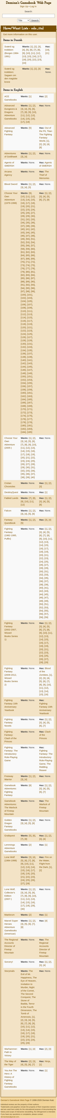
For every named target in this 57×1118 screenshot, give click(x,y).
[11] (33, 53)
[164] (23, 399)
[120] (23, 327)
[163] (29, 396)
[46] (23, 235)
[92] (28, 284)
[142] (23, 363)
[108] (23, 307)
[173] (29, 412)
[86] (28, 278)
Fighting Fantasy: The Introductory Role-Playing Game (11, 754)
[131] (29, 343)
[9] (23, 53)
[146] (23, 370)
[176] (23, 419)
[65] (28, 255)
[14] (23, 118)
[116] (23, 320)
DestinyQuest (11, 492)
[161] (29, 392)
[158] (23, 389)
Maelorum (9, 914)
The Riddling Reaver (45, 767)
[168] (23, 406)
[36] (33, 222)
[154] (23, 383)
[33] (33, 219)
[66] (33, 255)
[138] (23, 357)
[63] (33, 252)
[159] (29, 389)
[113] (29, 314)
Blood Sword (10, 184)
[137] (29, 353)
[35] (28, 222)
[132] (23, 347)
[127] (29, 337)
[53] (28, 242)
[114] (23, 317)
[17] (39, 56)
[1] (31, 46)
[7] (35, 49)
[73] (23, 265)
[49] (23, 239)
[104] (23, 301)
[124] (23, 334)
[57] (33, 245)
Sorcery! (8, 961)
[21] (47, 53)
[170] (23, 409)
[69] (33, 258)
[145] (29, 366)
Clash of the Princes (45, 735)
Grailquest (9, 835)
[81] (33, 271)
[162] (23, 396)
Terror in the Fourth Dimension (28, 1007)
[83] (28, 275)
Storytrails (9, 971)
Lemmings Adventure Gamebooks (10, 848)
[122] (23, 330)
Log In (33, 6)
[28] (23, 216)
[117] (29, 320)
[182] (23, 429)
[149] (29, 373)
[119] (29, 324)
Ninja (47, 1061)
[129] (29, 340)
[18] (24, 59)
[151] (29, 376)
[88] (23, 281)
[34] (23, 222)
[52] (23, 242)
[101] (29, 294)
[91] (23, 284)
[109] (29, 307)
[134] (23, 350)
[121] (29, 327)
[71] (28, 262)
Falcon (7, 510)
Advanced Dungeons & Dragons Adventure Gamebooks (10, 112)
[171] (29, 409)
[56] (28, 245)
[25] (23, 212)
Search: (29, 11)
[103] (29, 298)
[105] (29, 301)
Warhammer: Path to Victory (10, 1052)
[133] (29, 347)
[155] (29, 383)
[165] (29, 399)
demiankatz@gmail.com (10, 1117)
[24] (24, 63)
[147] (29, 370)
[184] (23, 432)
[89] (28, 281)
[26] (28, 212)
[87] (33, 278)
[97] (23, 291)
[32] (28, 219)
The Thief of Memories (44, 174)
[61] (23, 252)
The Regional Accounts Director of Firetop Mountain (11, 946)
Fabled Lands (11, 498)
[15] (29, 56)
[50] (28, 239)
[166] (23, 402)
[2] (35, 46)
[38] (28, 226)
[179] (29, 422)
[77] (28, 268)
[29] (28, 216)
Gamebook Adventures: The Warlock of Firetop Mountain (10, 807)
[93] (33, 284)
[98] (28, 291)
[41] (28, 229)
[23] (39, 59)
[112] (23, 314)
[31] (23, 219)
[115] (29, 317)
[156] (23, 386)
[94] (23, 288)
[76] (23, 268)
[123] (29, 330)
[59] (28, 249)
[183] (29, 429)
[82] (23, 275)
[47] (28, 235)
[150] (23, 376)
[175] (29, 415)
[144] (23, 366)
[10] (28, 53)
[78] (33, 268)
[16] (34, 56)
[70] (23, 262)
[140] (23, 360)
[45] (33, 232)
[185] (29, 432)
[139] (29, 357)
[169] (29, 406)
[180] (23, 425)
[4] (23, 49)
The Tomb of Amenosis (29, 1013)
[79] (23, 271)
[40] (23, 229)
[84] (33, 275)
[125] (29, 334)
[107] (29, 304)
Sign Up (24, 6)
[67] (23, 258)
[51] (33, 239)
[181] (29, 425)
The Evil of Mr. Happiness (27, 974)
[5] (27, 49)
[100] (23, 294)
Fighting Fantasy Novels (8, 722)
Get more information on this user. (20, 34)
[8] (39, 49)
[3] (39, 46)
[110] (23, 311)
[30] (33, 216)
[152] (23, 379)
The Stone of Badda (28, 1000)
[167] (29, 402)
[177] (29, 419)
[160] (23, 392)
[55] (23, 245)
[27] (33, 212)
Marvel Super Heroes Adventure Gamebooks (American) (11, 927)
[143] (29, 363)
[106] (23, 304)
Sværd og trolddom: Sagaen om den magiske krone (10, 75)
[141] (29, 360)
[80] (28, 271)
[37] (23, 226)
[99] (33, 291)
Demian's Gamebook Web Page (28, 3)
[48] (33, 235)
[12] (38, 53)
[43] (23, 232)
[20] (29, 59)
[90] (33, 281)
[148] (23, 373)
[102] (23, 298)
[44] (28, 232)
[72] (33, 262)
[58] (23, 249)
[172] (23, 412)
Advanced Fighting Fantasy (9, 131)
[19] (47, 49)
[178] (23, 422)
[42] (33, 229)
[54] (33, 242)
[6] (31, 49)
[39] (33, 226)
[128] (23, 340)
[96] (33, 288)
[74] (28, 265)
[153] (29, 379)
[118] (23, 324)
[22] (34, 59)
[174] (23, 415)
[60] (33, 249)
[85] (23, 278)
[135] (29, 350)
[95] (28, 288)
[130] (23, 343)
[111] (29, 311)
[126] (23, 337)
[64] (23, 255)
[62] (28, 252)
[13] (24, 56)
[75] (33, 265)
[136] (23, 353)
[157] (29, 386)
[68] (28, 258)
